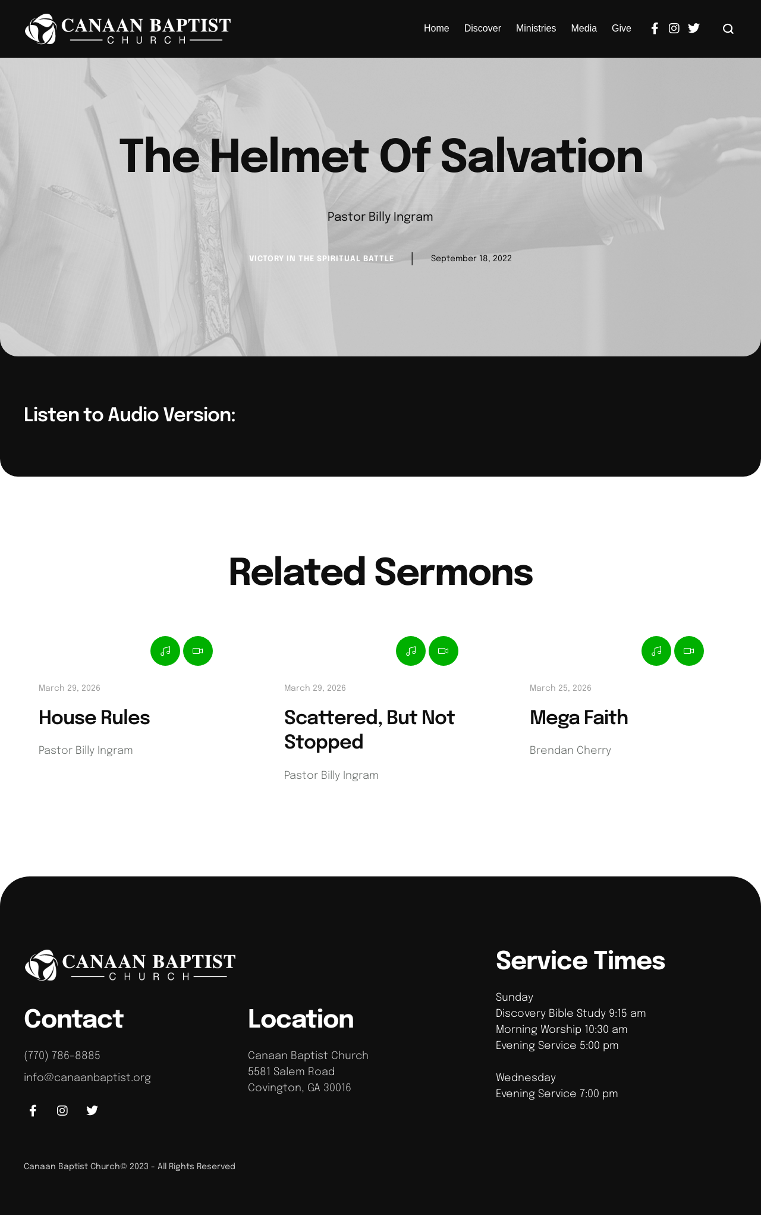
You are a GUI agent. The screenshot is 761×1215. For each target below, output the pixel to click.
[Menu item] (436, 28)
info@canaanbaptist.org (87, 1078)
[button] (728, 28)
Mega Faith (579, 719)
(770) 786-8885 (62, 1056)
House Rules (94, 719)
